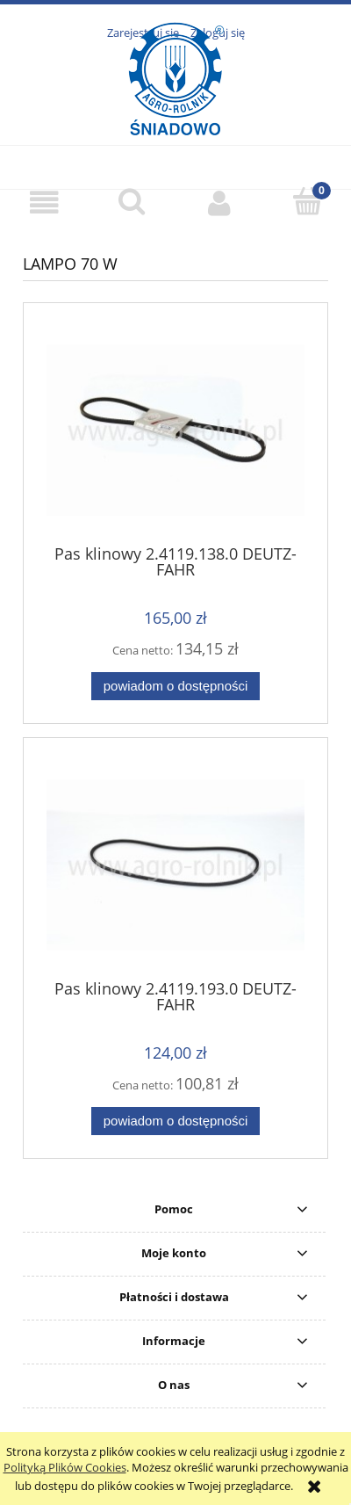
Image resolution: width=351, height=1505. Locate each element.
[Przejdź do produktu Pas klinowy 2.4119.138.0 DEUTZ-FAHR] (175, 430)
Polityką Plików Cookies (65, 1467)
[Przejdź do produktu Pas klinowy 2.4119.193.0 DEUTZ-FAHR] (175, 865)
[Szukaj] (132, 201)
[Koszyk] (307, 201)
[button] (44, 202)
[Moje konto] (219, 202)
